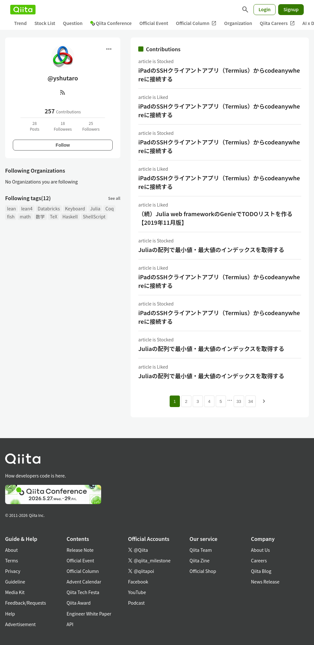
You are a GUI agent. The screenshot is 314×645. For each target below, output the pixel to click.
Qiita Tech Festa (83, 592)
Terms (11, 560)
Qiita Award (79, 603)
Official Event (153, 23)
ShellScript (94, 216)
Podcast (136, 603)
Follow (63, 145)
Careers (259, 560)
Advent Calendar (84, 581)
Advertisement (20, 624)
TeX (53, 216)
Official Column (196, 23)
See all (114, 198)
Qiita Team (200, 550)
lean (11, 208)
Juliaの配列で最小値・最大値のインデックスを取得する (211, 249)
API (70, 624)
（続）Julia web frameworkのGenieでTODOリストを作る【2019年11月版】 (215, 217)
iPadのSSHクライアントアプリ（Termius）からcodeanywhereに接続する (219, 74)
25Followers (91, 126)
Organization (238, 23)
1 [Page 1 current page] (174, 401)
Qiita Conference (111, 23)
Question (73, 23)
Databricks (49, 208)
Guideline (15, 581)
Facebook (138, 581)
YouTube (137, 592)
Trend (20, 23)
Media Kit (15, 592)
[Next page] (264, 401)
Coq (109, 208)
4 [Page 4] (209, 401)
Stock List (44, 23)
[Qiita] (23, 9)
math (25, 216)
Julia (95, 208)
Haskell (70, 216)
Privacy (12, 571)
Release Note (80, 550)
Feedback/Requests (25, 603)
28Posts (34, 126)
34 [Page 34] (250, 401)
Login (265, 9)
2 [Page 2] (186, 401)
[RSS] (63, 92)
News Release (265, 581)
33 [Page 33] (239, 401)
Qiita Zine (199, 560)
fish (10, 216)
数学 (40, 216)
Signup (291, 9)
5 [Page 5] (221, 401)
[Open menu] (108, 49)
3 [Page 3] (198, 401)
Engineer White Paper (89, 613)
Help (10, 613)
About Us (260, 550)
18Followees (63, 126)
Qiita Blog (261, 571)
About (11, 550)
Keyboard (75, 208)
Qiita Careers (277, 23)
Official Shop (202, 571)
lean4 (27, 208)
